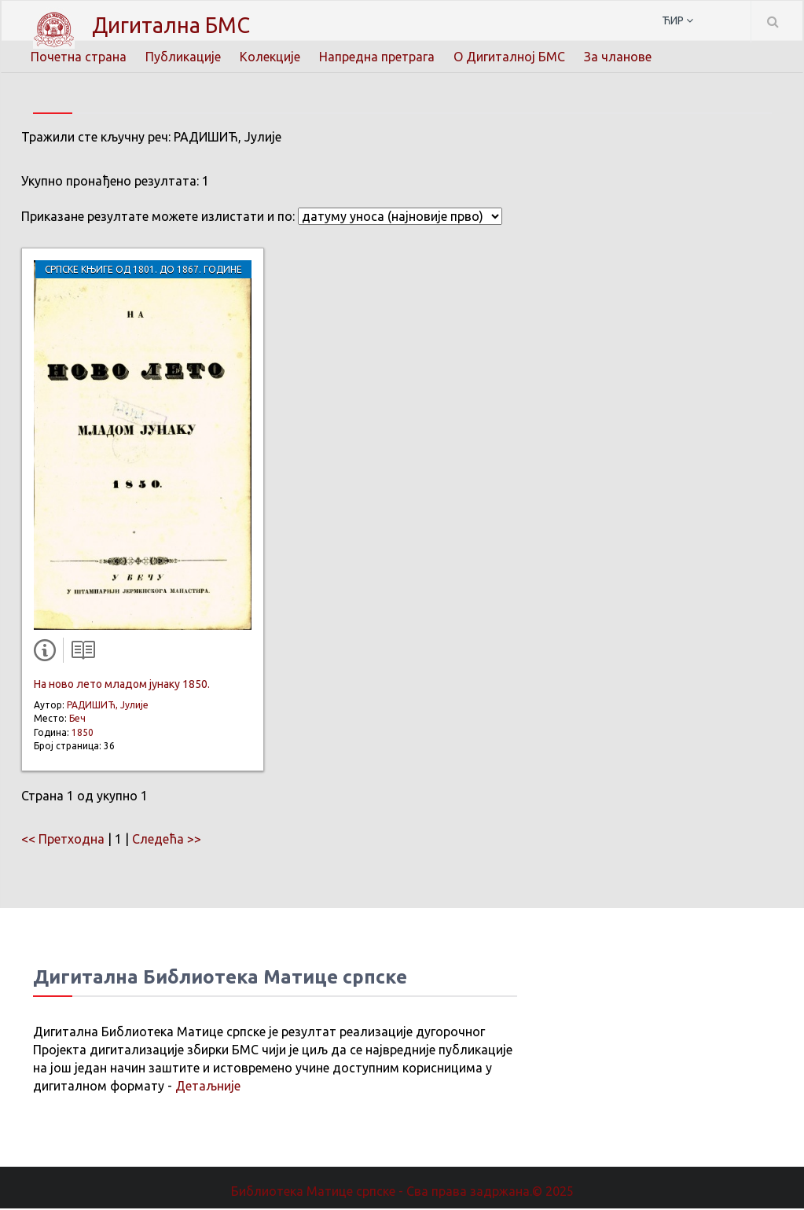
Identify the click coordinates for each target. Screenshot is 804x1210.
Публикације (183, 57)
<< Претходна (63, 840)
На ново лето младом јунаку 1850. (122, 685)
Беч (77, 720)
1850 (83, 734)
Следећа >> (166, 840)
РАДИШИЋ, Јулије (108, 706)
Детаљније (207, 1087)
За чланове (618, 57)
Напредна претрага (377, 57)
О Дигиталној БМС (509, 57)
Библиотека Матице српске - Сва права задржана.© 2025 (402, 1193)
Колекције (270, 57)
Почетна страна (79, 57)
